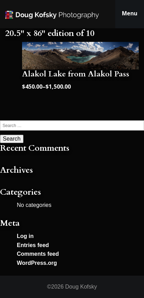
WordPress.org (37, 263)
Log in (25, 236)
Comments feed (38, 254)
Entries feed (33, 245)
